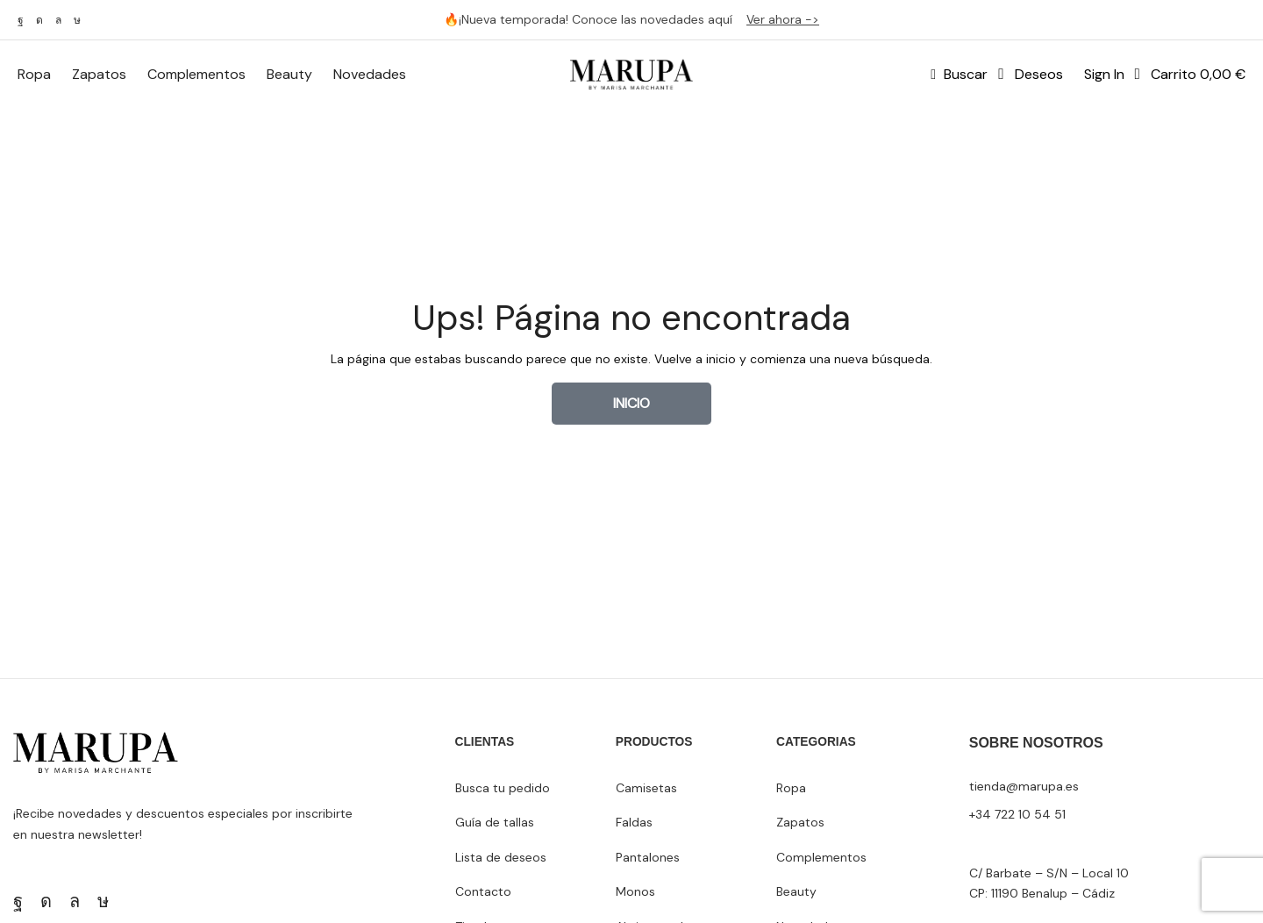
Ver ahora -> (782, 19)
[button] (959, 75)
